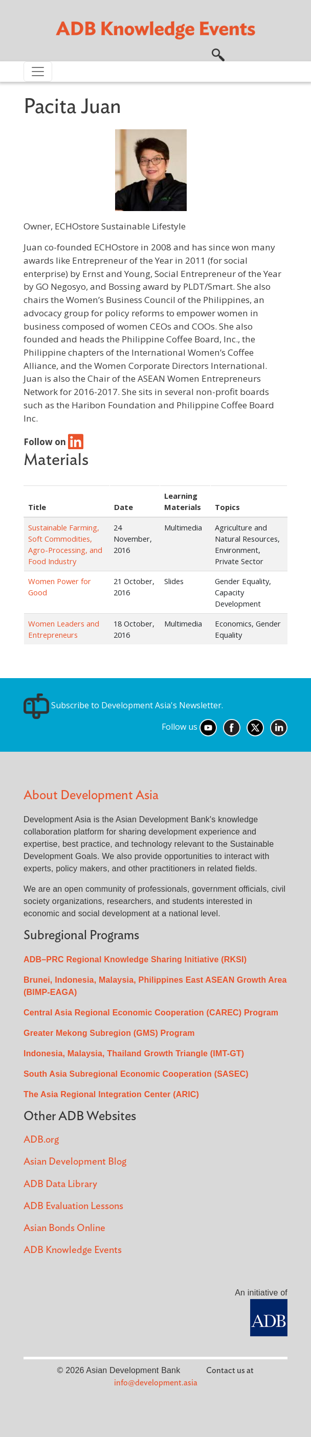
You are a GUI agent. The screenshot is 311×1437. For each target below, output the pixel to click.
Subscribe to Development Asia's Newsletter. (123, 705)
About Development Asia (91, 795)
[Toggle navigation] (38, 71)
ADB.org (41, 1140)
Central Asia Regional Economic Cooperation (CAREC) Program (151, 1012)
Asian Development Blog (75, 1162)
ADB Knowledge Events (73, 1250)
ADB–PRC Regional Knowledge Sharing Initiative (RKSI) (135, 959)
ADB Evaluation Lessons (73, 1206)
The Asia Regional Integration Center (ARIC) (111, 1094)
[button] (218, 53)
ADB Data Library (60, 1184)
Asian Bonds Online (64, 1228)
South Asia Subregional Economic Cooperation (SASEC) (136, 1074)
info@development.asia (155, 1383)
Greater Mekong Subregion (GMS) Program (109, 1033)
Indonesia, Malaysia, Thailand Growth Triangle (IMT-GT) (134, 1053)
